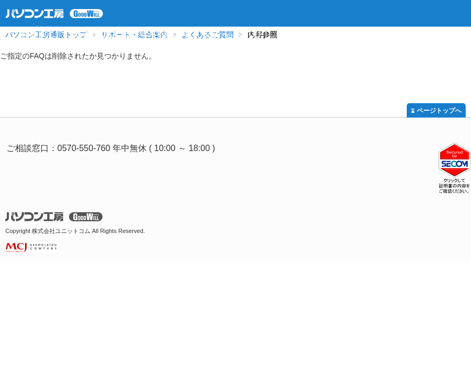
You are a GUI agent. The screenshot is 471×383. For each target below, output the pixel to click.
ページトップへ (439, 110)
